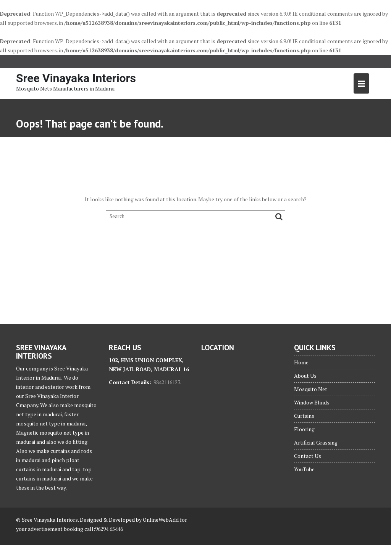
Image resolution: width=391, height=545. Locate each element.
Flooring (304, 429)
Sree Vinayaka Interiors (76, 78)
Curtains (304, 415)
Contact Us (307, 455)
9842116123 (166, 382)
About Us (305, 375)
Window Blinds (312, 402)
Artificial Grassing (316, 442)
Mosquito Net (310, 389)
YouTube (304, 469)
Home (301, 362)
